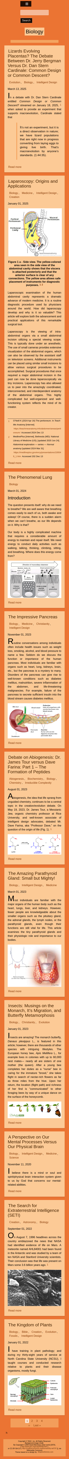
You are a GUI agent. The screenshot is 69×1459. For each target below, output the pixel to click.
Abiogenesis (16, 778)
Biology (28, 82)
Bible (25, 1331)
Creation (14, 197)
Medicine (27, 193)
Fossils (13, 1335)
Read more (15, 167)
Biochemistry (35, 778)
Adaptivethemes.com (45, 1452)
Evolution (14, 82)
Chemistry (15, 782)
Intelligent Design (47, 82)
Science (14, 1157)
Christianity (43, 624)
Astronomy (29, 1222)
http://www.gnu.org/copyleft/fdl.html (34, 1447)
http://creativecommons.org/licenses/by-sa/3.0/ (39, 1448)
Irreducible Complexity (38, 782)
